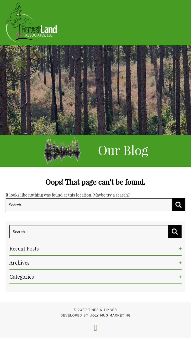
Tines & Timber (31, 23)
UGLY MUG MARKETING (110, 315)
